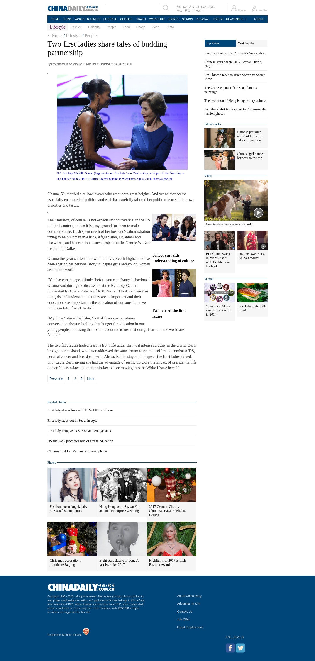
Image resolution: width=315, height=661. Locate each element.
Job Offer (183, 619)
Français (197, 10)
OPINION (187, 19)
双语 (187, 10)
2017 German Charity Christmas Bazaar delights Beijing (167, 511)
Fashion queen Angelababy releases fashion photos (68, 509)
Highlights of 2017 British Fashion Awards (167, 562)
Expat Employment (190, 627)
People (111, 27)
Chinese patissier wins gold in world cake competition (250, 136)
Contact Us (184, 611)
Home (57, 35)
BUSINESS (93, 19)
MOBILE (259, 19)
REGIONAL (202, 19)
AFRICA (201, 6)
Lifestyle (73, 35)
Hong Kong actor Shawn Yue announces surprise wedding (119, 509)
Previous (56, 379)
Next (90, 379)
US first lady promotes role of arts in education (80, 441)
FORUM (218, 19)
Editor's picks (212, 124)
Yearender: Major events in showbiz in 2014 (218, 310)
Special (208, 278)
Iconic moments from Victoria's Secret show (235, 53)
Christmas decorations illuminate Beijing (65, 562)
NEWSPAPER (234, 19)
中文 (179, 10)
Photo (170, 27)
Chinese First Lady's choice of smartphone (77, 451)
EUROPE (188, 6)
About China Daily (189, 596)
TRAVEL (142, 19)
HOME (55, 19)
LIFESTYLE (110, 19)
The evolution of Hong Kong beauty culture (235, 100)
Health (140, 27)
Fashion (76, 27)
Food (126, 27)
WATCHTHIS (156, 19)
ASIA (211, 6)
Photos (51, 462)
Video (155, 27)
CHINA (67, 19)
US (179, 6)
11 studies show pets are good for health (228, 224)
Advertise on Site (188, 603)
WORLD (80, 19)
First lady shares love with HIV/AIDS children (80, 410)
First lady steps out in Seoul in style (72, 420)
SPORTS (173, 19)
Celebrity (94, 27)
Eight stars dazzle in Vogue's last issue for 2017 (119, 562)
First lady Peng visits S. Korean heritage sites (79, 431)
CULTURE (126, 19)
